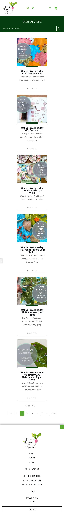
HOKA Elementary (32, 480)
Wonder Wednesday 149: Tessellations (32, 72)
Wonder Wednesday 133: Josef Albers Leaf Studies (32, 250)
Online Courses (32, 476)
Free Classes (32, 469)
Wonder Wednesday (32, 485)
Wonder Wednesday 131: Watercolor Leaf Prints (32, 312)
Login (32, 491)
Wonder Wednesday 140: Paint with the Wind (32, 190)
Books (32, 462)
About (32, 458)
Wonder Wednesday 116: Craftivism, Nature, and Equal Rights (32, 376)
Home (32, 454)
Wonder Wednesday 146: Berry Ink (32, 129)
